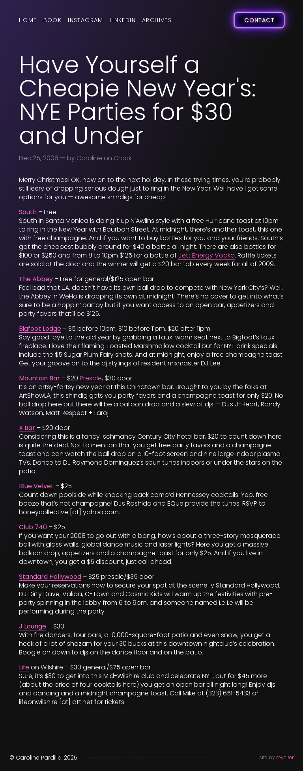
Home (28, 20)
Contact (259, 20)
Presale (91, 378)
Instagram (85, 20)
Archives (157, 20)
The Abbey (36, 279)
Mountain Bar (39, 378)
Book (52, 20)
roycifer (285, 757)
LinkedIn (123, 20)
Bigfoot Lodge (40, 328)
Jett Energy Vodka (206, 255)
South (28, 212)
